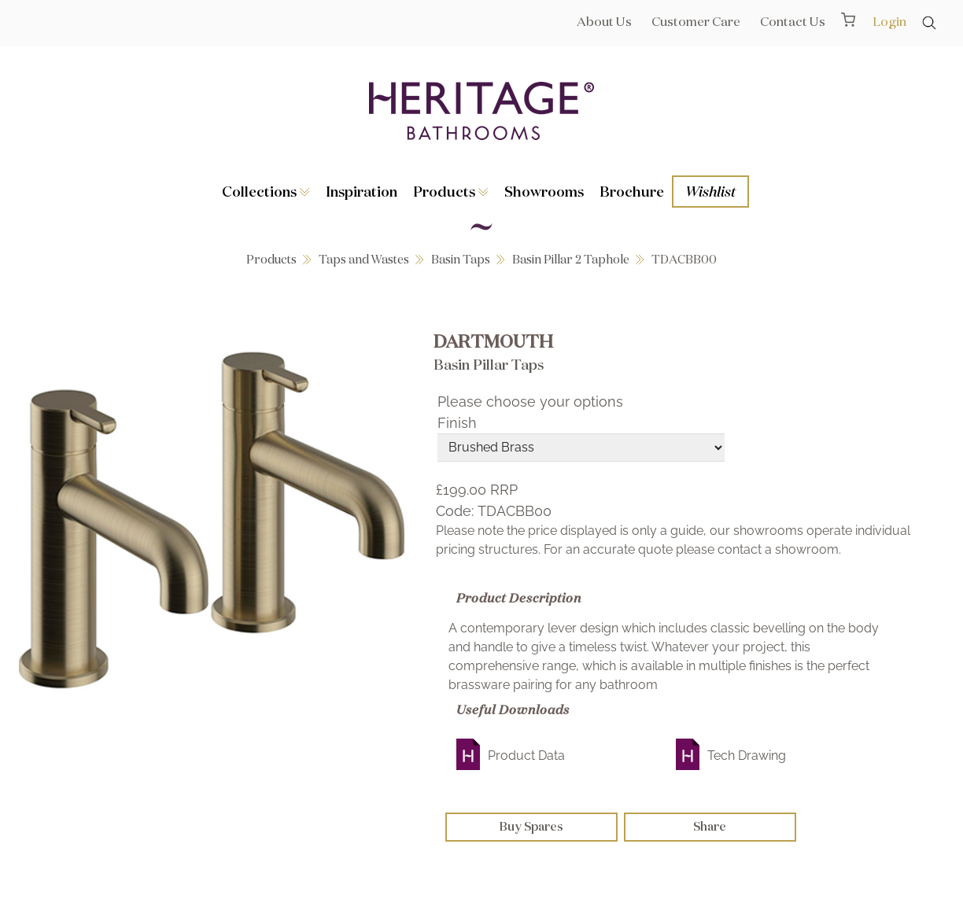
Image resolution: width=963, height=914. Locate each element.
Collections (266, 191)
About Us (604, 21)
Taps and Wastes (364, 259)
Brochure (632, 191)
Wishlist (710, 191)
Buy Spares (531, 826)
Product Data (526, 755)
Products (451, 191)
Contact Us (792, 21)
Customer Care (695, 21)
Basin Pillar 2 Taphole (570, 259)
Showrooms (544, 191)
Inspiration (361, 191)
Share (709, 826)
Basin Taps (460, 259)
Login (889, 21)
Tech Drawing (746, 755)
